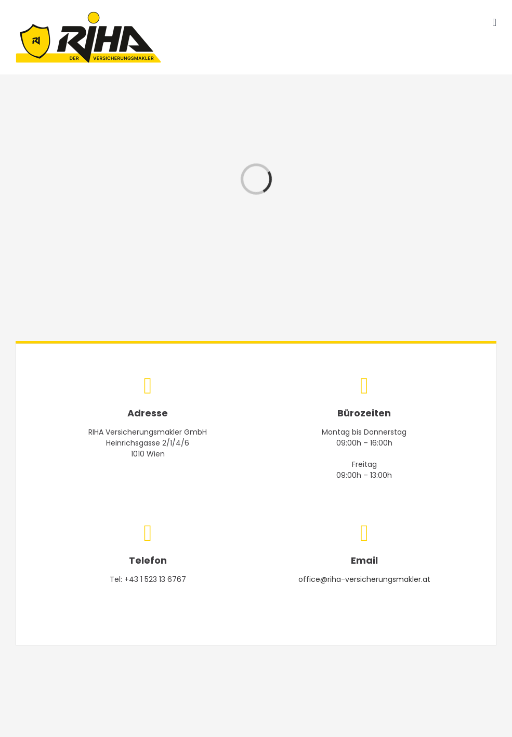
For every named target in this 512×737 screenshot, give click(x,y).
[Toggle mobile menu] (494, 22)
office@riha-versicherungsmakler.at (364, 579)
